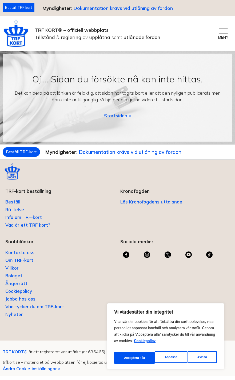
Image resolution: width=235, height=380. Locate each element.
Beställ (12, 205)
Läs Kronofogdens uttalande (151, 205)
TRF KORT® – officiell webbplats (72, 31)
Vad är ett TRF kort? (27, 228)
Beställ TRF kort (20, 7)
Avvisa (161, 358)
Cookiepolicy (145, 344)
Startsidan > (117, 116)
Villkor (12, 271)
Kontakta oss (19, 256)
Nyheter (14, 318)
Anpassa (129, 358)
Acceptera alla (197, 358)
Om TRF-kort (19, 264)
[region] (165, 338)
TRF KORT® (15, 355)
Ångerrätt (16, 287)
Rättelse (14, 213)
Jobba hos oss (20, 302)
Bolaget (13, 279)
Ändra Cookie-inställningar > (32, 372)
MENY (223, 38)
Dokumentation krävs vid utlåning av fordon (127, 9)
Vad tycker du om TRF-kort (34, 310)
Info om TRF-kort (23, 221)
